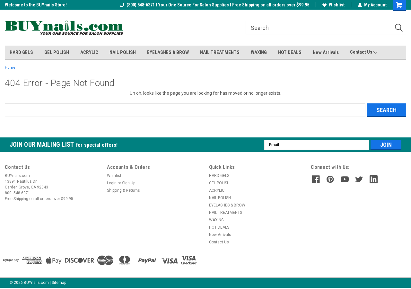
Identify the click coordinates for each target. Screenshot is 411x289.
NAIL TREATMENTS (220, 52)
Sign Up (128, 183)
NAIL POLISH (122, 52)
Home (10, 68)
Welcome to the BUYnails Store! (36, 4)
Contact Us (363, 52)
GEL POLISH (56, 52)
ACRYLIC (89, 52)
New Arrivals (326, 52)
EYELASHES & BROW (168, 52)
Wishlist (333, 4)
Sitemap (59, 282)
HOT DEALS (290, 52)
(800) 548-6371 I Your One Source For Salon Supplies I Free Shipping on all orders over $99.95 (214, 4)
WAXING (259, 52)
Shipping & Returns (123, 190)
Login (112, 183)
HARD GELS (21, 52)
